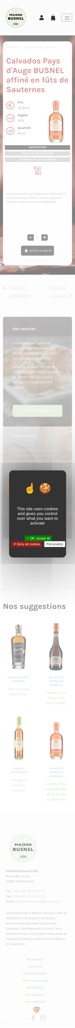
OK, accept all (38, 538)
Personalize (54, 544)
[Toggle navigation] (67, 18)
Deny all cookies (26, 544)
